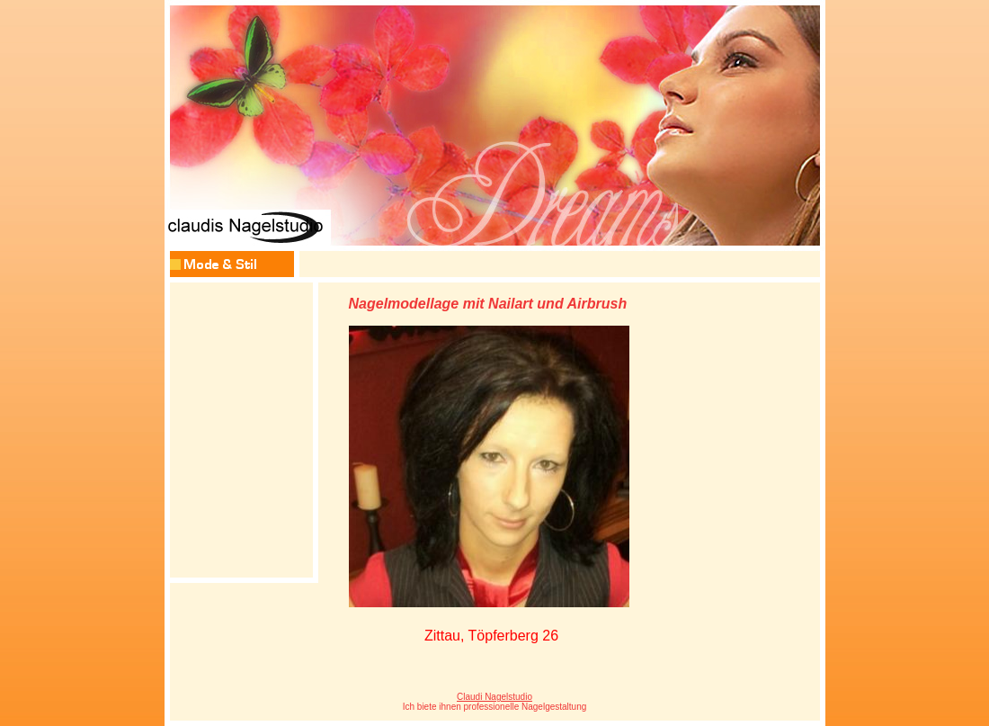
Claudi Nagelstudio (494, 697)
